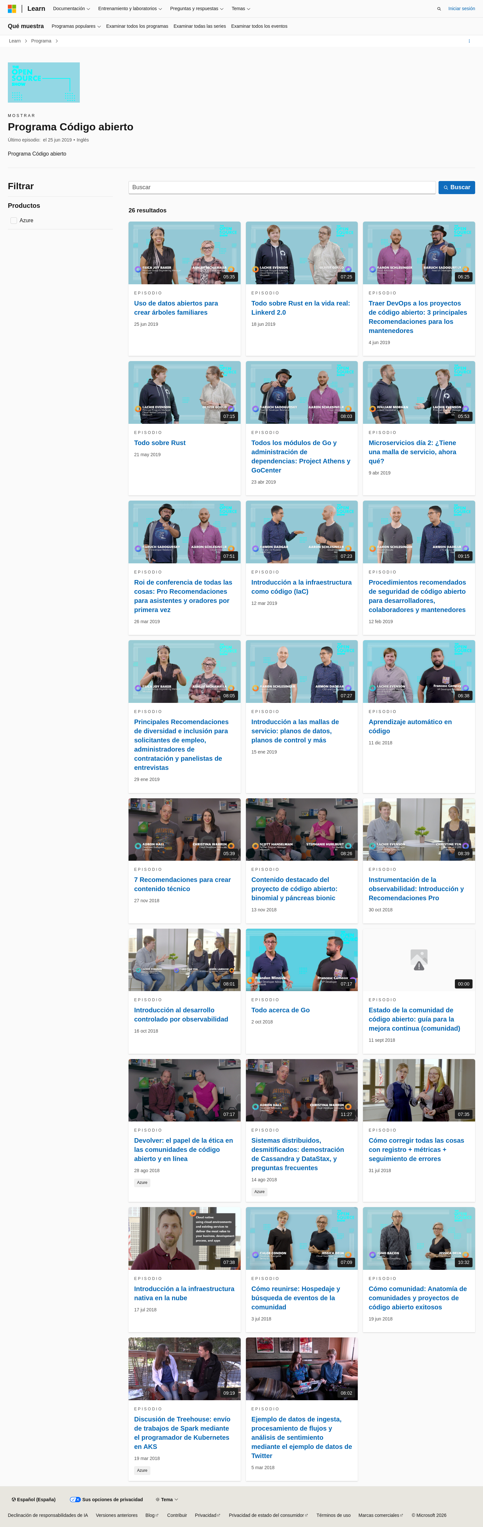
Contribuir (177, 1515)
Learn (15, 40)
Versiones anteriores (117, 1515)
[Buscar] (282, 187)
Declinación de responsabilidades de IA (48, 1515)
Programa (42, 40)
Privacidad (205, 1515)
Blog (150, 1515)
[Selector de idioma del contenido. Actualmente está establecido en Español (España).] (33, 1499)
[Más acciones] (469, 41)
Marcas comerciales (378, 1515)
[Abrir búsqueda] (439, 9)
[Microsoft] (12, 9)
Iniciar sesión (461, 8)
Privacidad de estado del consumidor (266, 1515)
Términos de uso (334, 1515)
